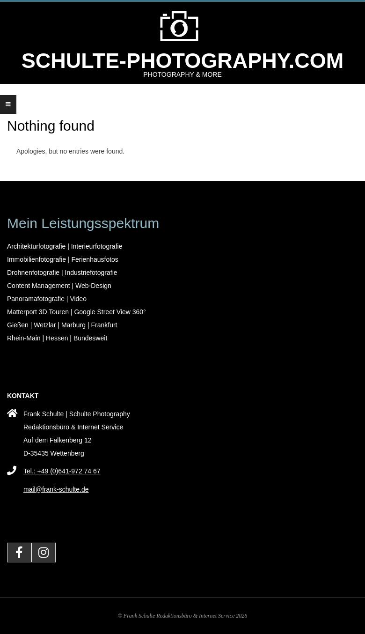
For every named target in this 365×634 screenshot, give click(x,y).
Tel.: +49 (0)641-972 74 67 (62, 471)
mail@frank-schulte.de (56, 489)
